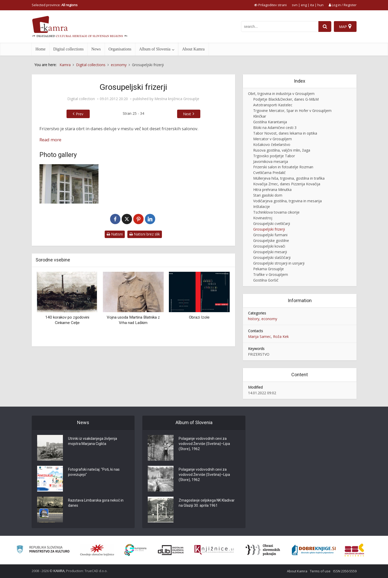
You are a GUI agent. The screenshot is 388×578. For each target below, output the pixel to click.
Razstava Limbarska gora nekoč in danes (96, 503)
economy (269, 318)
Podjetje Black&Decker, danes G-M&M (286, 99)
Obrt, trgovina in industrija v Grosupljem (281, 93)
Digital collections (68, 49)
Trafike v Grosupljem (270, 274)
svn (295, 5)
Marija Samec (259, 336)
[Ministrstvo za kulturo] (43, 550)
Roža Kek (281, 336)
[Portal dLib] (171, 550)
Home (41, 49)
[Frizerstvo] (69, 184)
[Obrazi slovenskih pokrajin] (263, 550)
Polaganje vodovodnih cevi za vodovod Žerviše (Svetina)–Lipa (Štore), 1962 (204, 444)
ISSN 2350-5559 (345, 571)
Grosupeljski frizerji (269, 229)
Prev (79, 113)
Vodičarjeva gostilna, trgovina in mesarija (287, 200)
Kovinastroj (262, 217)
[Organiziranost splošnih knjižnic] (97, 550)
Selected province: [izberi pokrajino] (55, 5)
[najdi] (324, 26)
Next (187, 113)
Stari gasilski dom (267, 195)
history (253, 318)
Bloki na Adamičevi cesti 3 (274, 127)
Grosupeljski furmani (270, 234)
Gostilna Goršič (265, 280)
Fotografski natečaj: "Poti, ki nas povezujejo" (94, 472)
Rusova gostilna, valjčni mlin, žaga (281, 150)
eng (304, 5)
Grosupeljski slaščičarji (272, 257)
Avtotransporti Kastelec (272, 104)
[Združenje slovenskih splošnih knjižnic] (214, 550)
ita (312, 5)
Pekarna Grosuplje (268, 268)
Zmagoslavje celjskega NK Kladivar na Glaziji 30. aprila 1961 (207, 503)
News (96, 49)
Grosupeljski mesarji (270, 251)
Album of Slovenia (154, 49)
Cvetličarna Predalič (269, 172)
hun (320, 5)
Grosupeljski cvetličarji (271, 223)
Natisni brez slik (144, 234)
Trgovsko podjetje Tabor (274, 155)
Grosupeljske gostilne (271, 240)
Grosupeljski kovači (269, 246)
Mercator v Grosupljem (272, 138)
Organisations (120, 49)
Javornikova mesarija (270, 161)
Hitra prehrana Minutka (272, 189)
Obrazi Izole (199, 317)
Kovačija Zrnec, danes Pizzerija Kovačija (286, 183)
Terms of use (320, 571)
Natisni (115, 234)
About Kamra (193, 49)
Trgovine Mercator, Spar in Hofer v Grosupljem (292, 110)
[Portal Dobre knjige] (314, 550)
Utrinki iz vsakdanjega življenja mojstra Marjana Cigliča (92, 441)
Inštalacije (261, 206)
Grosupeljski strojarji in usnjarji (278, 263)
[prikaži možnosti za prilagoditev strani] (270, 5)
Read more (50, 140)
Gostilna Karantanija (270, 121)
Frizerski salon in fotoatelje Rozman (283, 166)
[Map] (345, 26)
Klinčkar (259, 116)
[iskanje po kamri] (279, 26)
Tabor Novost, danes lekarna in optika (285, 133)
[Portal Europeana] (135, 550)
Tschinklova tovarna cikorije (276, 212)
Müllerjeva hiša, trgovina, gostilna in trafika (289, 178)
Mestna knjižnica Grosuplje (176, 99)
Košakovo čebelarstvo (271, 144)
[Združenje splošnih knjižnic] (354, 550)
